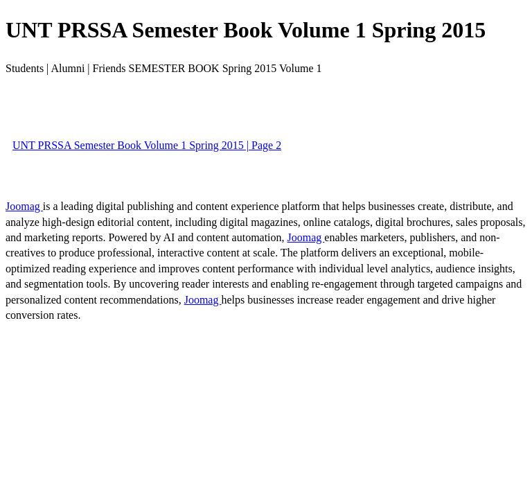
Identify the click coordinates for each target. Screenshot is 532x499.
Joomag (24, 206)
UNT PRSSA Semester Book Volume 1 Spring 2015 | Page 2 (146, 145)
